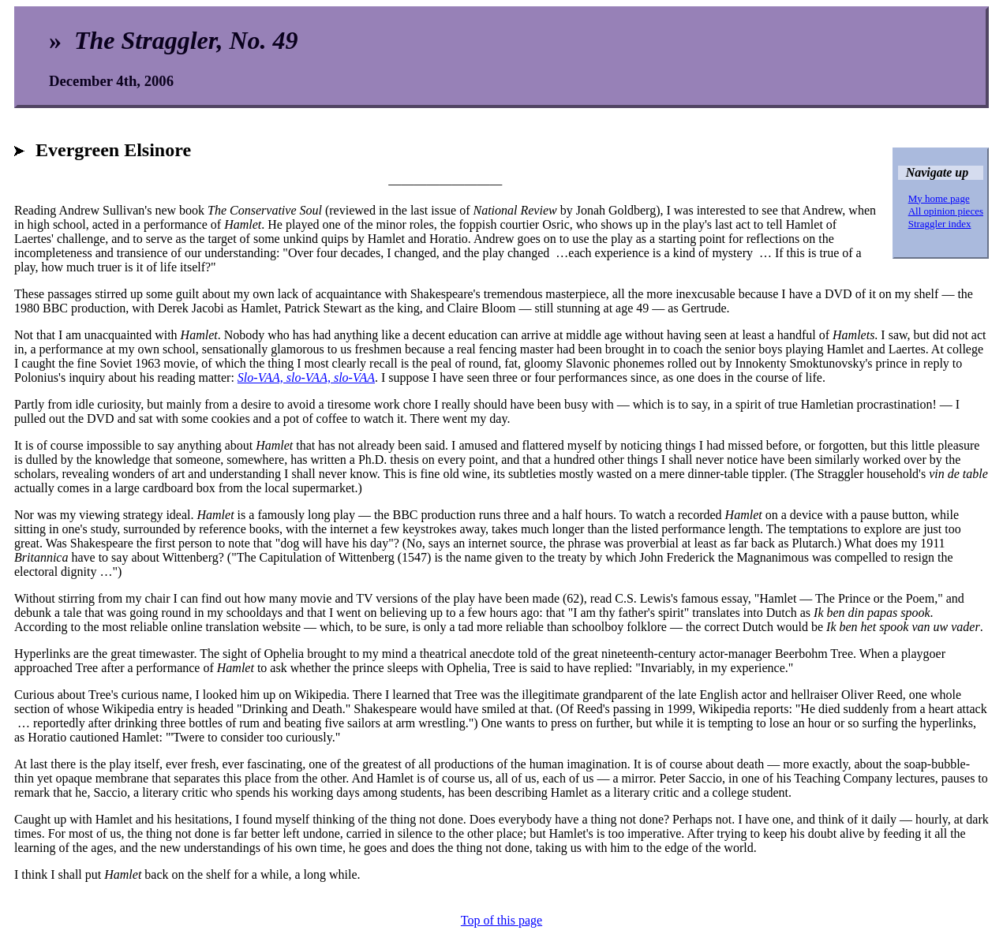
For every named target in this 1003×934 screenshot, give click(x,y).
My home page (939, 198)
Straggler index (939, 224)
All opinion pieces (945, 211)
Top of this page (501, 920)
